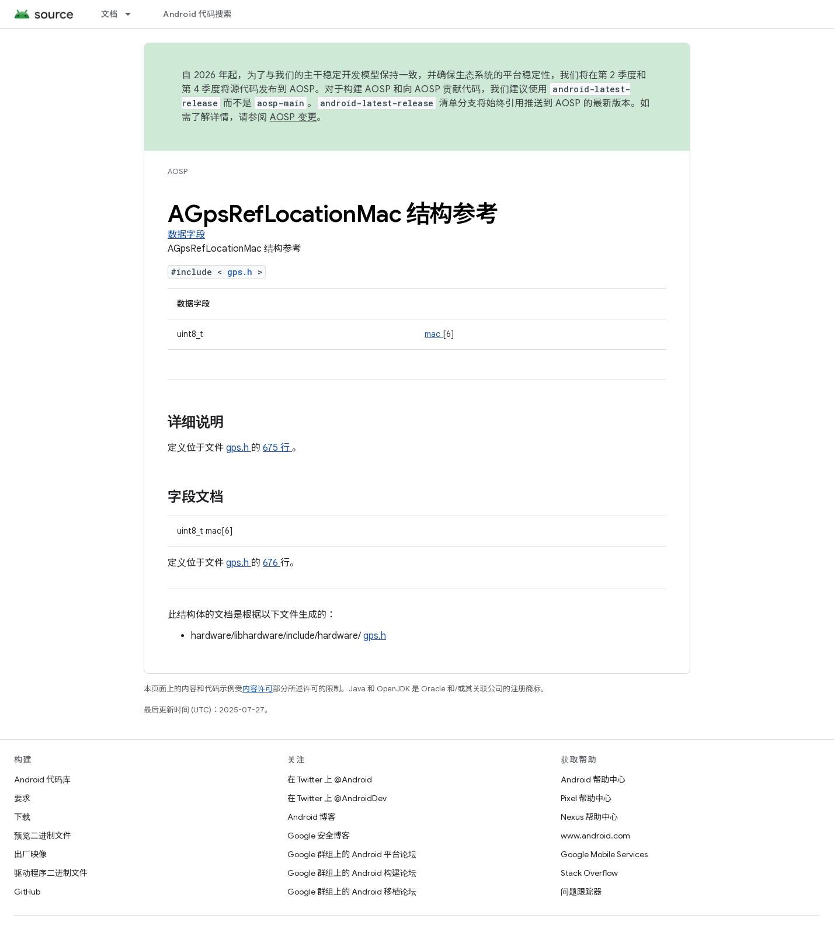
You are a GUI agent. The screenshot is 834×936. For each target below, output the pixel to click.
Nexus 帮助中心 (589, 817)
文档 (109, 14)
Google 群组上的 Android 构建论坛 (351, 873)
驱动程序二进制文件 (51, 873)
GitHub (27, 891)
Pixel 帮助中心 (586, 798)
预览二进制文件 (42, 835)
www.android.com (595, 835)
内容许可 (257, 689)
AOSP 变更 (293, 117)
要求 (22, 798)
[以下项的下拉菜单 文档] (133, 14)
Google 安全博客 (318, 835)
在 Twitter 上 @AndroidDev (337, 798)
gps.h (242, 271)
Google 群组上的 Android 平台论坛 (351, 854)
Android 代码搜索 (197, 14)
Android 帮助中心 (593, 779)
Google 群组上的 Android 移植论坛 (351, 891)
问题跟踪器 (581, 891)
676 (271, 563)
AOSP (177, 171)
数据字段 (186, 235)
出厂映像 (30, 854)
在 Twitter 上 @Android (329, 779)
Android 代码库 (42, 779)
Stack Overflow (589, 873)
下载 (22, 817)
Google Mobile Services (604, 854)
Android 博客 (311, 817)
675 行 (277, 448)
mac (434, 334)
